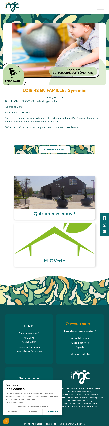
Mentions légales (33, 424)
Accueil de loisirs (80, 338)
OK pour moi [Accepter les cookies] (52, 412)
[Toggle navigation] (100, 7)
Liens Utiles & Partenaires (28, 351)
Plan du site (50, 424)
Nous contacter (29, 378)
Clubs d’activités (80, 343)
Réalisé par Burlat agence (71, 424)
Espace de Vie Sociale (29, 347)
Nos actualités (80, 354)
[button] (6, 421)
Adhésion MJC (29, 342)
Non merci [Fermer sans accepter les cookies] (12, 412)
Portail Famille (80, 323)
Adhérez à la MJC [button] (54, 149)
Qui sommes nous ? (29, 333)
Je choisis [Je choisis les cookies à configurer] (32, 412)
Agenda (80, 347)
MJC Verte (29, 338)
